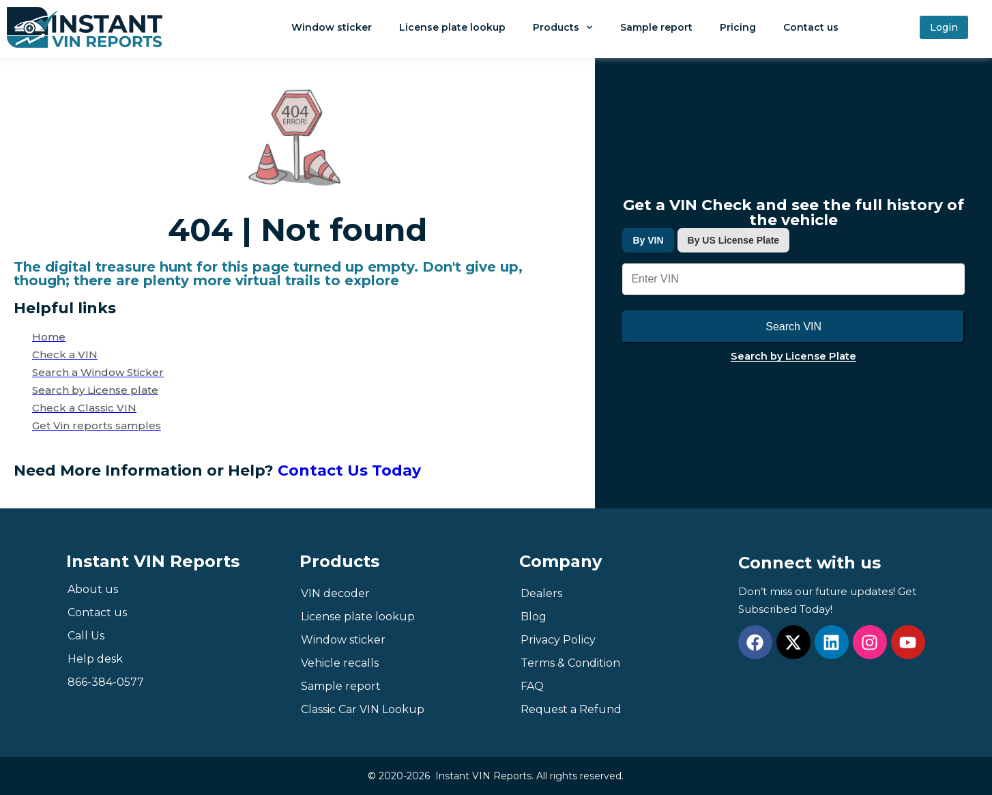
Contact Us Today (349, 470)
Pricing (738, 27)
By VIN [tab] (647, 240)
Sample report (656, 27)
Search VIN (793, 326)
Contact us (810, 27)
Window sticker (331, 27)
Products (563, 27)
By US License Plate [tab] (734, 240)
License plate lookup (452, 27)
